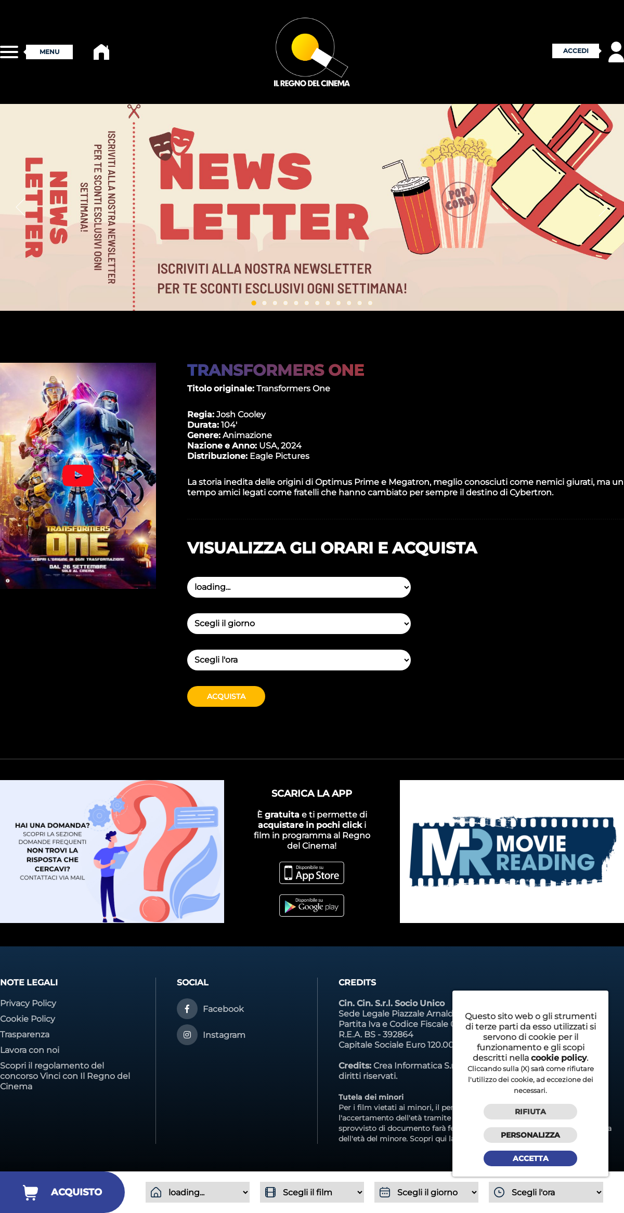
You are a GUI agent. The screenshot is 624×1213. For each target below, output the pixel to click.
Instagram (224, 1035)
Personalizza (530, 1135)
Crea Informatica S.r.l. (416, 1066)
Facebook (223, 1009)
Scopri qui (428, 1138)
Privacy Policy (28, 1003)
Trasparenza (24, 1034)
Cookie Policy (27, 1019)
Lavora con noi (29, 1050)
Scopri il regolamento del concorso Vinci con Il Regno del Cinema (65, 1076)
